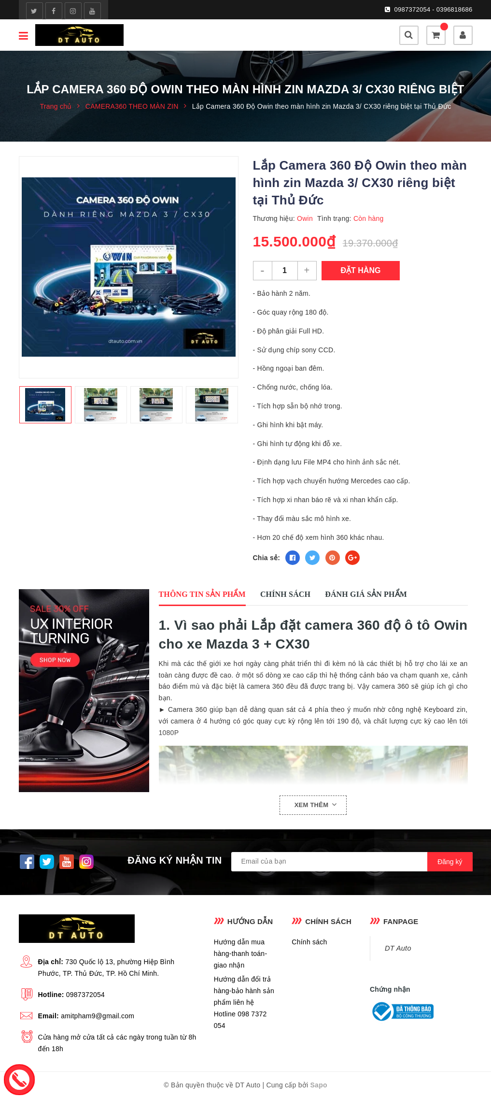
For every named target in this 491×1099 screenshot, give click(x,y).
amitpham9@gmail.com (97, 1016)
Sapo (318, 1085)
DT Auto (398, 948)
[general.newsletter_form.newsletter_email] (352, 861)
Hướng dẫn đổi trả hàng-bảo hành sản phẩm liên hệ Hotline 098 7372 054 (244, 1002)
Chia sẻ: (267, 558)
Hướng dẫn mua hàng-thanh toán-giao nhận (240, 953)
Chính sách (309, 942)
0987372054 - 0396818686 (433, 9)
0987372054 (85, 994)
